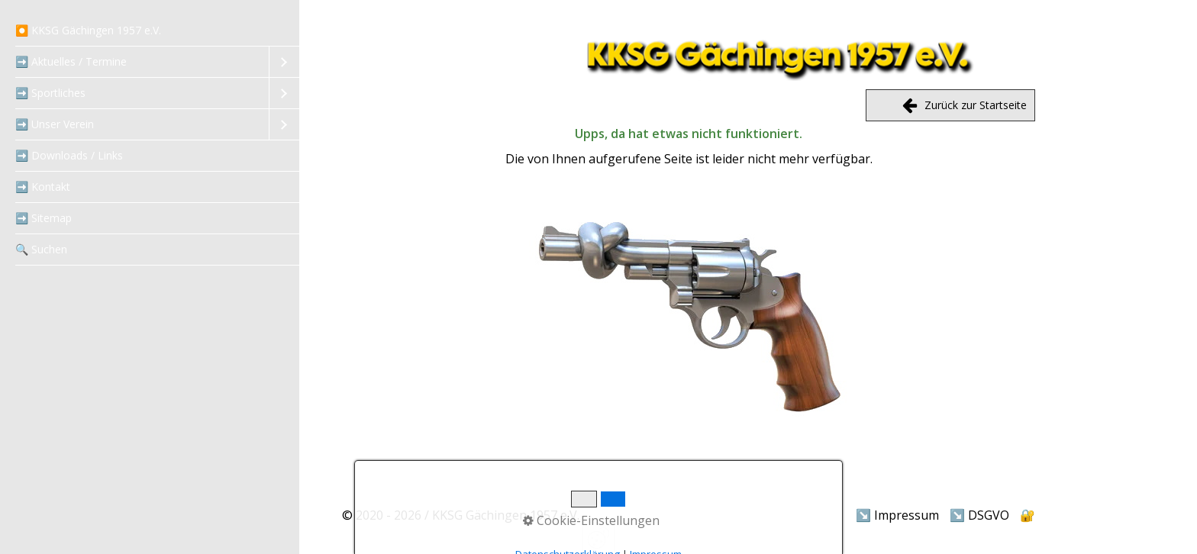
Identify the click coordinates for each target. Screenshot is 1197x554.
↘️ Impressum (897, 515)
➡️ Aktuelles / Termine (71, 61)
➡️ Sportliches (50, 92)
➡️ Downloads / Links (69, 155)
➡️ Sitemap (43, 218)
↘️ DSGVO (979, 515)
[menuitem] (149, 31)
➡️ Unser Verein (54, 124)
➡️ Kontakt (42, 186)
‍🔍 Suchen (41, 249)
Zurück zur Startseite (965, 105)
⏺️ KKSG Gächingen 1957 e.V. (88, 30)
